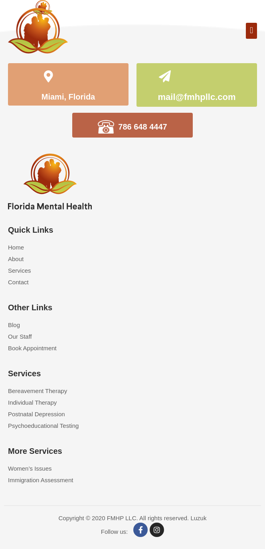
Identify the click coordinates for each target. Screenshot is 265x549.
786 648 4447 (142, 126)
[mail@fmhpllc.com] (165, 77)
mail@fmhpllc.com (196, 97)
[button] (251, 31)
